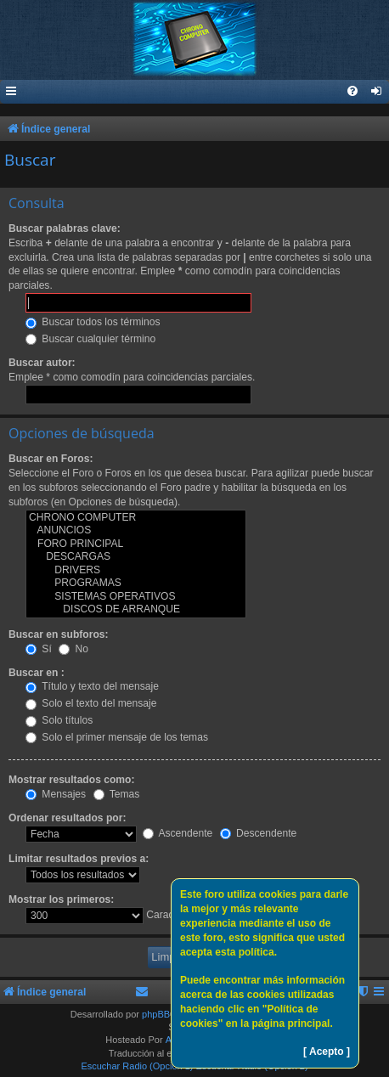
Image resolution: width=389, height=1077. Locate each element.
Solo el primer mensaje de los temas (116, 737)
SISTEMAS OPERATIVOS (136, 597)
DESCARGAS (136, 557)
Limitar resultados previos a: (78, 859)
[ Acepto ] (326, 1051)
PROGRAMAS (136, 583)
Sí (38, 649)
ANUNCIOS (136, 531)
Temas (116, 794)
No (73, 649)
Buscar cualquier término (90, 339)
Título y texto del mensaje (92, 686)
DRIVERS (136, 571)
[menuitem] (377, 92)
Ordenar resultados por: (67, 818)
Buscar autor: (42, 363)
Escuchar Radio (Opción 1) (137, 1066)
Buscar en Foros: (50, 459)
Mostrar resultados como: (71, 780)
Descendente (258, 833)
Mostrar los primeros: (61, 899)
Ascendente (178, 833)
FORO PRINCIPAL (136, 544)
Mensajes (55, 794)
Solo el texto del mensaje (91, 703)
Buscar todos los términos (93, 322)
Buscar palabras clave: (64, 228)
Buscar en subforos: (58, 634)
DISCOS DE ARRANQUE (136, 610)
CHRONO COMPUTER (136, 518)
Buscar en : (36, 673)
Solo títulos (59, 720)
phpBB (156, 1014)
